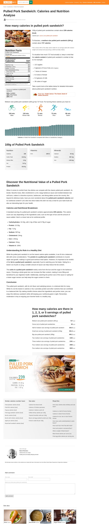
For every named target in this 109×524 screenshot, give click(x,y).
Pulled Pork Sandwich (19, 6)
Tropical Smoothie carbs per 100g (38, 415)
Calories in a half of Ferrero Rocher (62, 411)
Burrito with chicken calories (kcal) (14, 418)
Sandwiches (10, 6)
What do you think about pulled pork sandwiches (16, 482)
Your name (7, 477)
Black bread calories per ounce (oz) (62, 433)
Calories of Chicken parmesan (37, 407)
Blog (81, 2)
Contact (103, 2)
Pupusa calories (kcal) (11, 410)
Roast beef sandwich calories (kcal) (14, 423)
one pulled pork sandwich (51, 35)
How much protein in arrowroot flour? (62, 428)
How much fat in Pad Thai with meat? (62, 425)
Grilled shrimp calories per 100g (37, 412)
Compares (76, 2)
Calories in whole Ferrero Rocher (61, 413)
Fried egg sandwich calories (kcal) (14, 412)
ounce (41, 35)
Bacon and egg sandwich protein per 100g (40, 418)
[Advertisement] (17, 318)
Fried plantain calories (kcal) (12, 404)
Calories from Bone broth (35, 404)
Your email (30, 477)
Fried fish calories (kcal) (11, 407)
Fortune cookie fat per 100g (36, 420)
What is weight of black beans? (61, 431)
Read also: (52, 94)
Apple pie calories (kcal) (11, 420)
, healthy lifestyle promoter (15, 19)
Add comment (9, 496)
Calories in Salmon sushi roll (36, 410)
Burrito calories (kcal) (10, 415)
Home (4, 6)
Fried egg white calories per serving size (63, 436)
